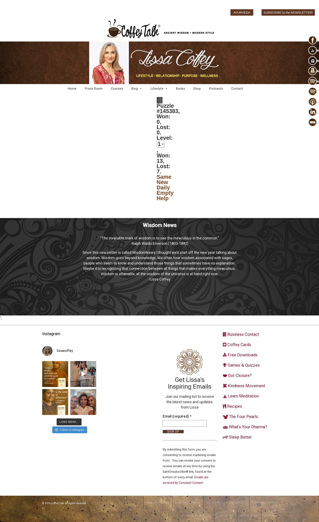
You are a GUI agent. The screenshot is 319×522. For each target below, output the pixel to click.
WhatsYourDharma (187, 502)
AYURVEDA (242, 12)
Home (72, 88)
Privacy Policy (249, 515)
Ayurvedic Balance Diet (196, 515)
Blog (136, 88)
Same (164, 177)
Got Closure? (237, 502)
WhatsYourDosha (157, 502)
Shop (197, 88)
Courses (117, 88)
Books (180, 88)
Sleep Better (225, 515)
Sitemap (269, 515)
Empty (165, 193)
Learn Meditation (263, 502)
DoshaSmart (214, 502)
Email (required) (177, 416)
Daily (163, 188)
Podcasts (216, 88)
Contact (237, 88)
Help (163, 198)
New (162, 182)
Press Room (94, 88)
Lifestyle (159, 88)
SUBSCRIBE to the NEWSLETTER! (288, 12)
